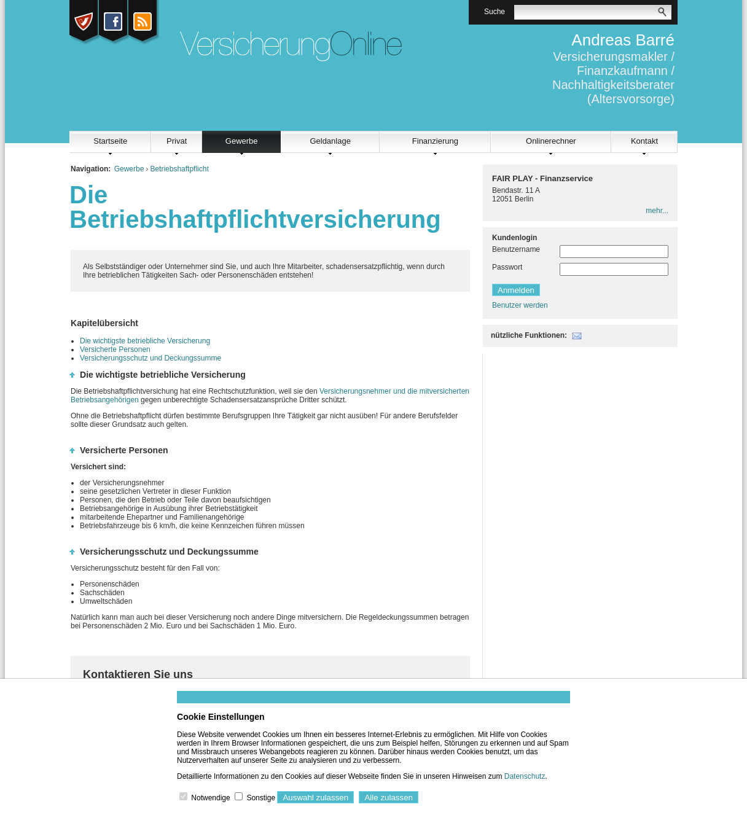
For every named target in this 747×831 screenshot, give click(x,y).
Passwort (507, 267)
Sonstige (260, 798)
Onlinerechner (551, 141)
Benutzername (516, 249)
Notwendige (210, 798)
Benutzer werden (520, 305)
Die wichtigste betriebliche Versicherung (145, 341)
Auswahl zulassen (315, 797)
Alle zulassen (388, 797)
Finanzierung (435, 141)
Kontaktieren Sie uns (138, 674)
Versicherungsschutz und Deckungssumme (150, 358)
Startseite (110, 141)
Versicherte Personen (115, 349)
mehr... (657, 210)
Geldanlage (330, 141)
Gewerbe (241, 141)
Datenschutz (525, 776)
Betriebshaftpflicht (179, 169)
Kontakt (644, 141)
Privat (176, 141)
